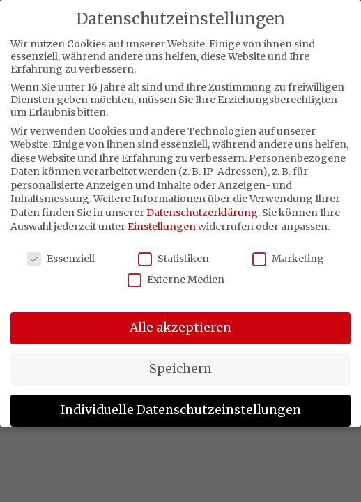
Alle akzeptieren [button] (180, 327)
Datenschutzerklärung (202, 212)
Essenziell (61, 258)
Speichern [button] (180, 368)
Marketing (288, 258)
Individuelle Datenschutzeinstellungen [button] (181, 410)
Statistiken (173, 258)
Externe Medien (176, 279)
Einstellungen (162, 226)
